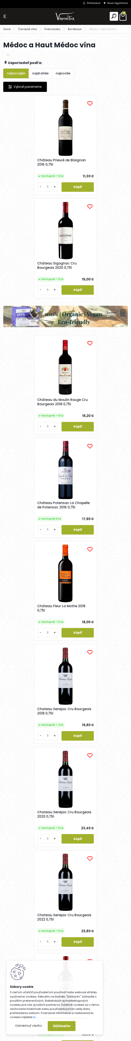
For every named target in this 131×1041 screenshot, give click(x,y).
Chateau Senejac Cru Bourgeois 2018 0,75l (88, 412)
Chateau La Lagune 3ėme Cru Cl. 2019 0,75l (95, 861)
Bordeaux (75, 29)
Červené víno (27, 29)
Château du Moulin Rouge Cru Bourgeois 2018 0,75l (33, 304)
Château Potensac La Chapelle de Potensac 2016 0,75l (96, 306)
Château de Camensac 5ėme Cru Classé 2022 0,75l (33, 629)
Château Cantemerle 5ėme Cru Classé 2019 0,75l (93, 629)
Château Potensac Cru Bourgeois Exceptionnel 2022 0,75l (94, 739)
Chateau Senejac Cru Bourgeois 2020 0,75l (26, 520)
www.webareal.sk (83, 1037)
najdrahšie (40, 73)
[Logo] (66, 16)
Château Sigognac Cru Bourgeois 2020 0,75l (89, 162)
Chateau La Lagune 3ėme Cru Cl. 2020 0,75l (33, 859)
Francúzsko (52, 29)
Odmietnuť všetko (28, 1026)
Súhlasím (61, 1025)
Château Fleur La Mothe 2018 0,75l (32, 412)
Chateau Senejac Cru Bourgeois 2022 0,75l (88, 520)
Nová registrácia (117, 3)
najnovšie (63, 73)
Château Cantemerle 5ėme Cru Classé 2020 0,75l (31, 741)
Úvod (7, 29)
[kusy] (17, 192)
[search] (114, 16)
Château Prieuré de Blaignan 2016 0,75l (32, 162)
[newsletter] (112, 966)
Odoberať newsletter (31, 953)
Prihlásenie (93, 3)
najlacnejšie (16, 73)
